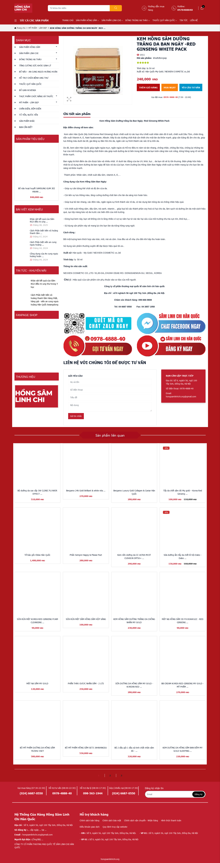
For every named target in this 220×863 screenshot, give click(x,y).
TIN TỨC (184, 20)
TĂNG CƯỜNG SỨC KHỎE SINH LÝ (35, 65)
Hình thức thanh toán (171, 820)
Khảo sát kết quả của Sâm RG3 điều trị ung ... (42, 220)
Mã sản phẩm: (144, 57)
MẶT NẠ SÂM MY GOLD (37, 683)
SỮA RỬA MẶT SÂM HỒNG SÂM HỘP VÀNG (86, 619)
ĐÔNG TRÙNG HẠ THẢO (137, 20)
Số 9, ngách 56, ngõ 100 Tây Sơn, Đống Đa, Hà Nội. (108, 833)
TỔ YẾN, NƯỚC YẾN (28, 114)
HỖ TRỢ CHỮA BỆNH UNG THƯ (33, 77)
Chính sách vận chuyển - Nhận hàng (141, 820)
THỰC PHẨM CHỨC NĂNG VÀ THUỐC (36, 96)
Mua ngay (170, 87)
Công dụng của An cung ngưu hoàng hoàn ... (44, 255)
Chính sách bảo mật (111, 820)
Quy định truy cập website (115, 826)
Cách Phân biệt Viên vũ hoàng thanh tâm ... (44, 232)
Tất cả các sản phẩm (31, 20)
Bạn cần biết (25, 127)
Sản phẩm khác (27, 120)
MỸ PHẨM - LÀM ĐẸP (37, 28)
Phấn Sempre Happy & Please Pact (86, 554)
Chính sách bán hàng (89, 820)
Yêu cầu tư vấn (191, 87)
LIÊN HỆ (194, 20)
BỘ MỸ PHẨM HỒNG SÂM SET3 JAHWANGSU (86, 747)
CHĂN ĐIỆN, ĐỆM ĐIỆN (30, 108)
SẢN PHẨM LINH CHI (112, 20)
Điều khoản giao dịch (90, 826)
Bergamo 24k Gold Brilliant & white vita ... (85, 490)
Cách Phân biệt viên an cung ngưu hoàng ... (43, 243)
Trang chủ (67, 20)
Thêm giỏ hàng (148, 87)
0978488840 (185, 9)
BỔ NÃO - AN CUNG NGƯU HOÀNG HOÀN (38, 71)
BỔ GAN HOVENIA (27, 90)
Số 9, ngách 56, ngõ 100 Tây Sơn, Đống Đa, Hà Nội (168, 833)
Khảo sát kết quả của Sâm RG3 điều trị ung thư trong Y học (44, 283)
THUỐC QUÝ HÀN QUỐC (164, 20)
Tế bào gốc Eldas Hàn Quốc (37, 554)
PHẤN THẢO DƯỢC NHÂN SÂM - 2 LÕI (86, 683)
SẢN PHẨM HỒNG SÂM (87, 20)
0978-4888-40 (171, 97)
